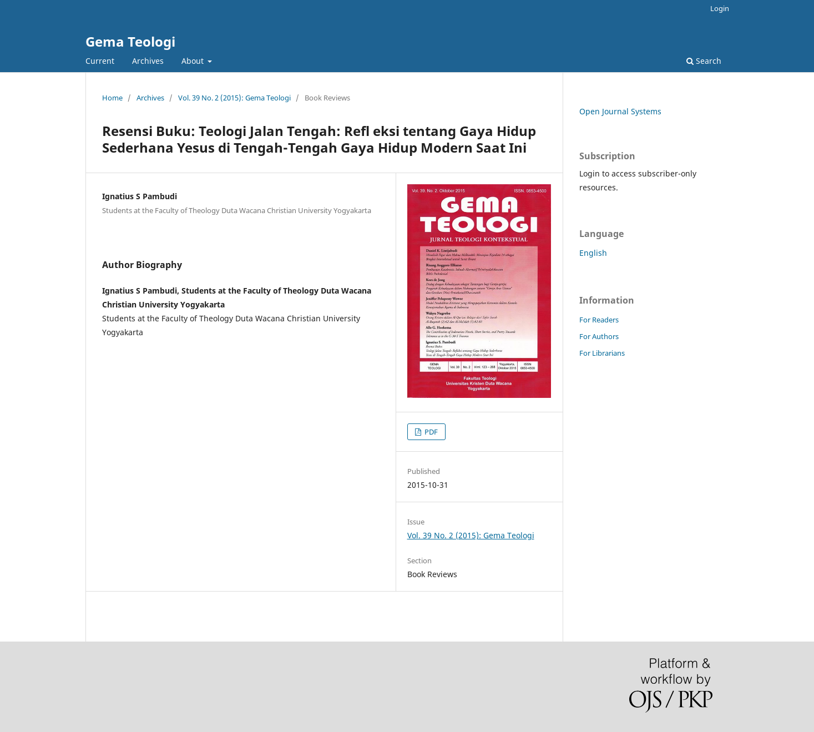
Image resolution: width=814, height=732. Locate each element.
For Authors (599, 336)
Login (719, 8)
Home (112, 98)
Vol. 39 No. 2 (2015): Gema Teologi (234, 98)
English (593, 253)
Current (99, 60)
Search (703, 60)
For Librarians (602, 353)
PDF (430, 432)
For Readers (599, 320)
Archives (148, 60)
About (193, 60)
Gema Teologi (130, 41)
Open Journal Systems (620, 111)
